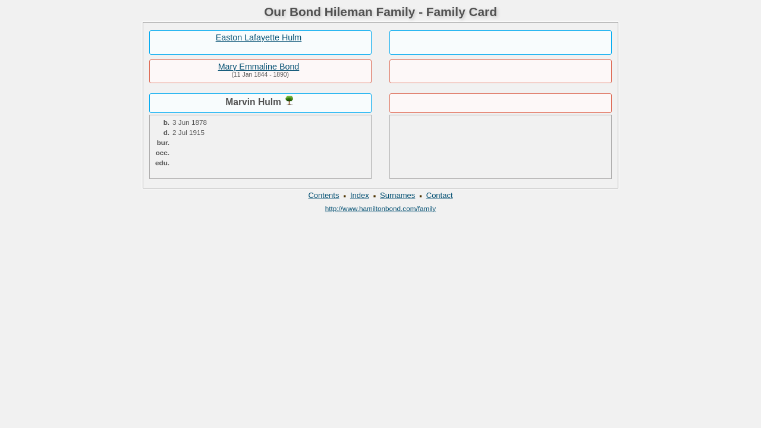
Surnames (397, 195)
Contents (323, 195)
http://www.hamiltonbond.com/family (380, 208)
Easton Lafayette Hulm (259, 37)
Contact (439, 195)
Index (359, 195)
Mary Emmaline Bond (259, 66)
